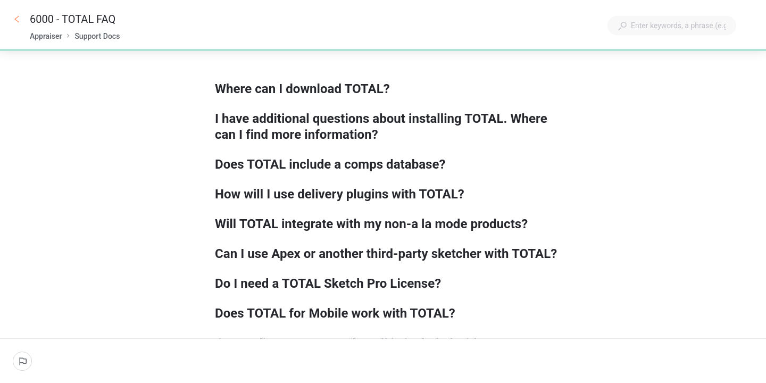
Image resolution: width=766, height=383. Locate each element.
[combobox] (671, 25)
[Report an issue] (22, 361)
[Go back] (17, 19)
